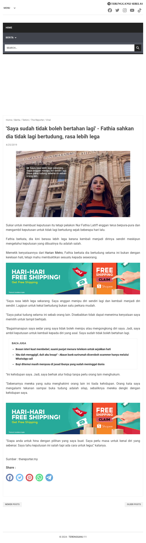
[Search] (69, 47)
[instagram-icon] (125, 10)
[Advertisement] (73, 83)
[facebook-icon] (110, 10)
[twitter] (19, 477)
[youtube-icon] (132, 10)
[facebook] (9, 477)
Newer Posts (12, 504)
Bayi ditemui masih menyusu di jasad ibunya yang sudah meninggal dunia (60, 364)
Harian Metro (54, 253)
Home (9, 27)
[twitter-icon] (117, 10)
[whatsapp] (39, 477)
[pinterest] (29, 477)
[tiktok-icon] (139, 10)
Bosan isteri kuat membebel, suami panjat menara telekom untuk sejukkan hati (63, 349)
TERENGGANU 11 (78, 537)
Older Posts (134, 504)
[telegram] (49, 477)
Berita (9, 37)
